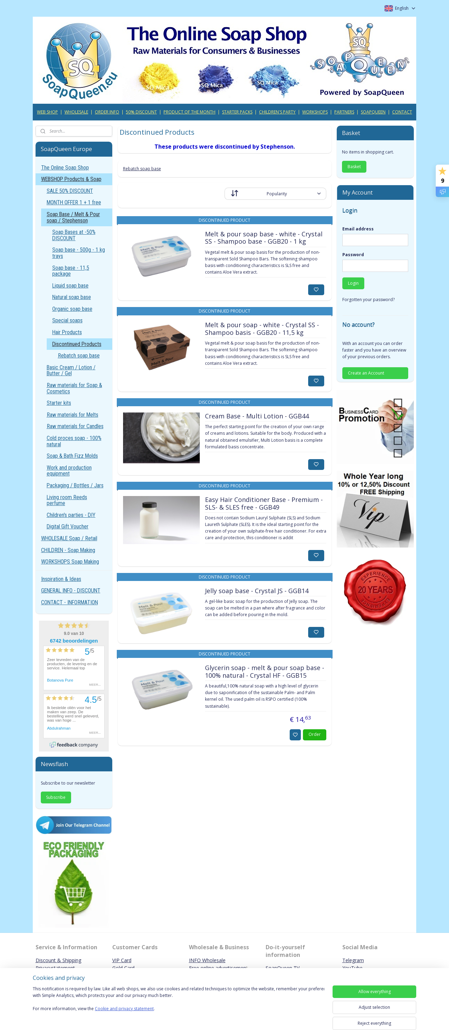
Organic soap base (72, 309)
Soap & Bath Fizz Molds (72, 456)
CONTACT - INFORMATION (69, 602)
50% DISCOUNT (141, 112)
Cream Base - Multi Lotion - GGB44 (257, 416)
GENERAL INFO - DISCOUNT (70, 590)
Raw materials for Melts (72, 414)
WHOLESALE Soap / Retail (69, 538)
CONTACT (402, 112)
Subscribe (56, 797)
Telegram (353, 960)
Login (353, 283)
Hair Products (67, 332)
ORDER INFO (107, 112)
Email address (358, 229)
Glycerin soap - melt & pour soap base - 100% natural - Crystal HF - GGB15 (264, 671)
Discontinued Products (76, 344)
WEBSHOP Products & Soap (71, 179)
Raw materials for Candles (75, 426)
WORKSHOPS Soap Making (70, 561)
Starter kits (59, 403)
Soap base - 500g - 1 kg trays (78, 252)
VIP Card (121, 960)
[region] (178, 1003)
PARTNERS (344, 112)
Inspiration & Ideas (61, 579)
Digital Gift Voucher (68, 526)
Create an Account (366, 373)
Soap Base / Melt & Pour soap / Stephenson (73, 217)
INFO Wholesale (207, 960)
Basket (354, 167)
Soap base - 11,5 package (70, 271)
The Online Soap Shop (65, 167)
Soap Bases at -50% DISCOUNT (74, 235)
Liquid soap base (70, 285)
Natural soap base (71, 297)
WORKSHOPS (315, 112)
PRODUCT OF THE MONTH (189, 112)
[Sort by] (275, 193)
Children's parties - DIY (71, 515)
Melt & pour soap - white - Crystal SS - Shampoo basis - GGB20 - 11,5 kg (262, 329)
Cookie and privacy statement (124, 1009)
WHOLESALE (76, 112)
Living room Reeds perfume (67, 500)
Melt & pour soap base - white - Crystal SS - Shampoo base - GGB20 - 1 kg (263, 238)
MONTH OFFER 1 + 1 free (74, 202)
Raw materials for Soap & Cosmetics (74, 388)
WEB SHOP (47, 112)
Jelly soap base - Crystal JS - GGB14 (256, 591)
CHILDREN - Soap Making (68, 550)
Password (353, 255)
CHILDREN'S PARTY (277, 112)
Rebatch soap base (142, 169)
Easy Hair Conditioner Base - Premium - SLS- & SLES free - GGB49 (263, 503)
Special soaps (67, 320)
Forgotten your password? (368, 299)
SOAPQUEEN (373, 112)
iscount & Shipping (60, 960)
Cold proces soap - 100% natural (74, 441)
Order (315, 734)
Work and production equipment (69, 470)
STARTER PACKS (237, 112)
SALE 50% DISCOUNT (70, 191)
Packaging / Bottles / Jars (75, 485)
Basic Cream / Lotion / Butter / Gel (71, 370)
